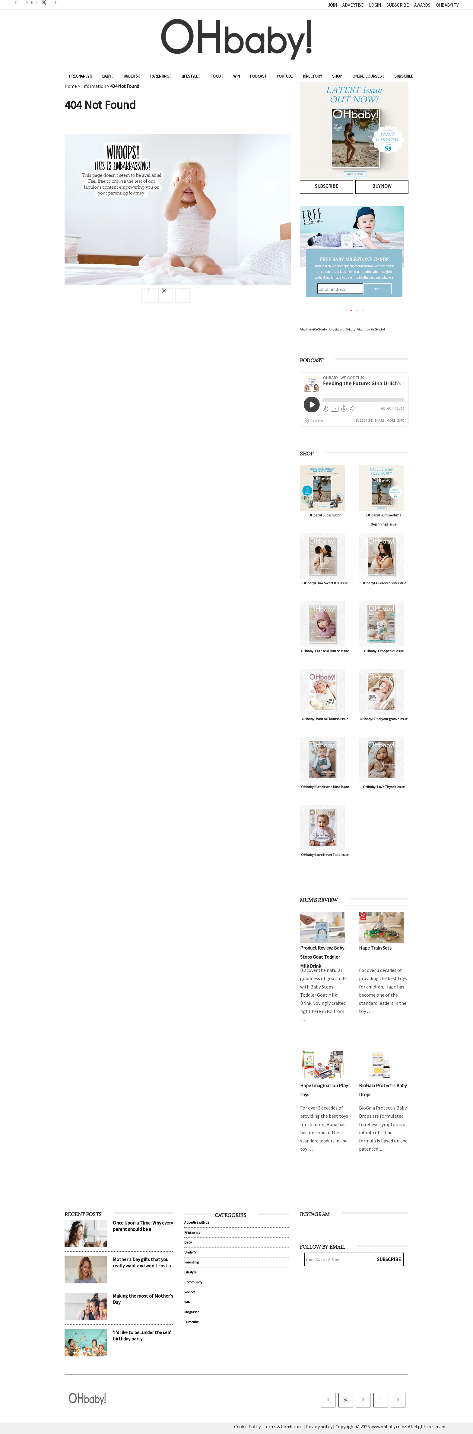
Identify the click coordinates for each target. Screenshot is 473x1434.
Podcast (258, 76)
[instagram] (363, 1400)
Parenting (160, 76)
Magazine (191, 1312)
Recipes (189, 1292)
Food (217, 76)
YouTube (285, 76)
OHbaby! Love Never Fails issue (324, 854)
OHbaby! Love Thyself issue (384, 786)
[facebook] (328, 1400)
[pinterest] (380, 1400)
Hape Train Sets (375, 948)
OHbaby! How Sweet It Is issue (325, 583)
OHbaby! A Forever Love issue (383, 583)
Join (332, 5)
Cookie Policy (247, 1426)
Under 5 (132, 76)
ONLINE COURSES (368, 76)
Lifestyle (191, 76)
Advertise (352, 5)
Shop (337, 76)
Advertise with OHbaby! (314, 329)
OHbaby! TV (447, 5)
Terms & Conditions (283, 1426)
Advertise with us (196, 1222)
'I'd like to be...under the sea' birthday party (142, 1335)
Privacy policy (319, 1426)
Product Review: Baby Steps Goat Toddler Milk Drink (322, 957)
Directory (312, 76)
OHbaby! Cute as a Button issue (325, 651)
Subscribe (397, 5)
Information (93, 86)
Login (375, 5)
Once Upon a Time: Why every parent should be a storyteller (143, 1229)
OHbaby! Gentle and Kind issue (325, 786)
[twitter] (42, 2)
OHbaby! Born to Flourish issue (325, 719)
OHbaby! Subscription (324, 515)
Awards (422, 5)
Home (71, 86)
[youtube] (398, 1400)
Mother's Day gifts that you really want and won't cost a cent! (142, 1265)
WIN (236, 76)
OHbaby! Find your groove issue (384, 719)
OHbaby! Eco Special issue (384, 651)
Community (193, 1282)
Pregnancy (80, 76)
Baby (107, 76)
